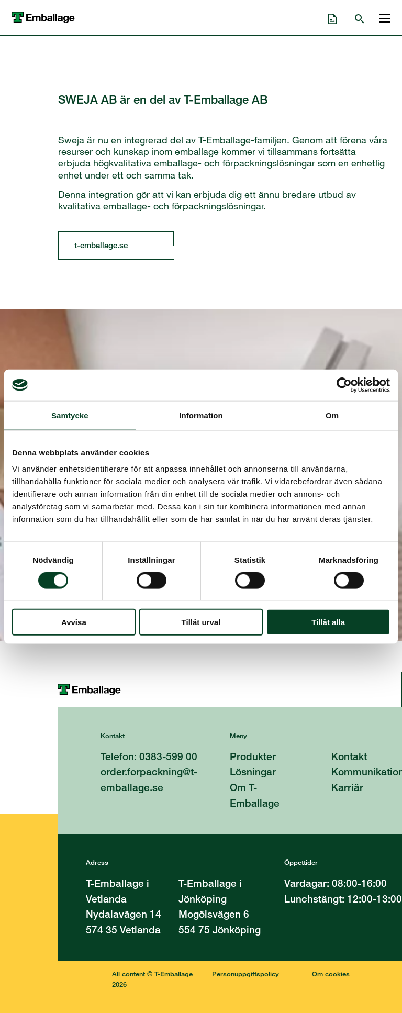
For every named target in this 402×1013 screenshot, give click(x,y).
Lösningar (253, 771)
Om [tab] (332, 414)
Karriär (347, 787)
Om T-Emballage (255, 795)
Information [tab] (201, 414)
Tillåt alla (328, 622)
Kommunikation (366, 771)
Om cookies (331, 974)
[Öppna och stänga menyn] (382, 17)
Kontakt (349, 756)
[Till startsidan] (229, 689)
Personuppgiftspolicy (245, 974)
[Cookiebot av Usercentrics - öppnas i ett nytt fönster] (344, 385)
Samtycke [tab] (69, 414)
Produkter (253, 756)
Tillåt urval (201, 622)
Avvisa (73, 622)
